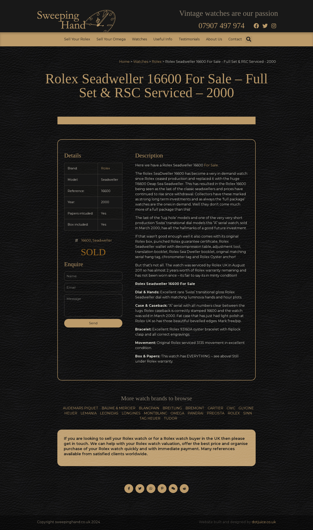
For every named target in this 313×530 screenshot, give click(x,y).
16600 (86, 240)
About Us (214, 39)
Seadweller (102, 240)
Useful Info (162, 39)
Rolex (157, 62)
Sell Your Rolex (77, 39)
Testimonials (189, 39)
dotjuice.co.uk (264, 522)
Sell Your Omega (111, 39)
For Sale (211, 165)
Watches (139, 39)
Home (124, 62)
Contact (235, 39)
